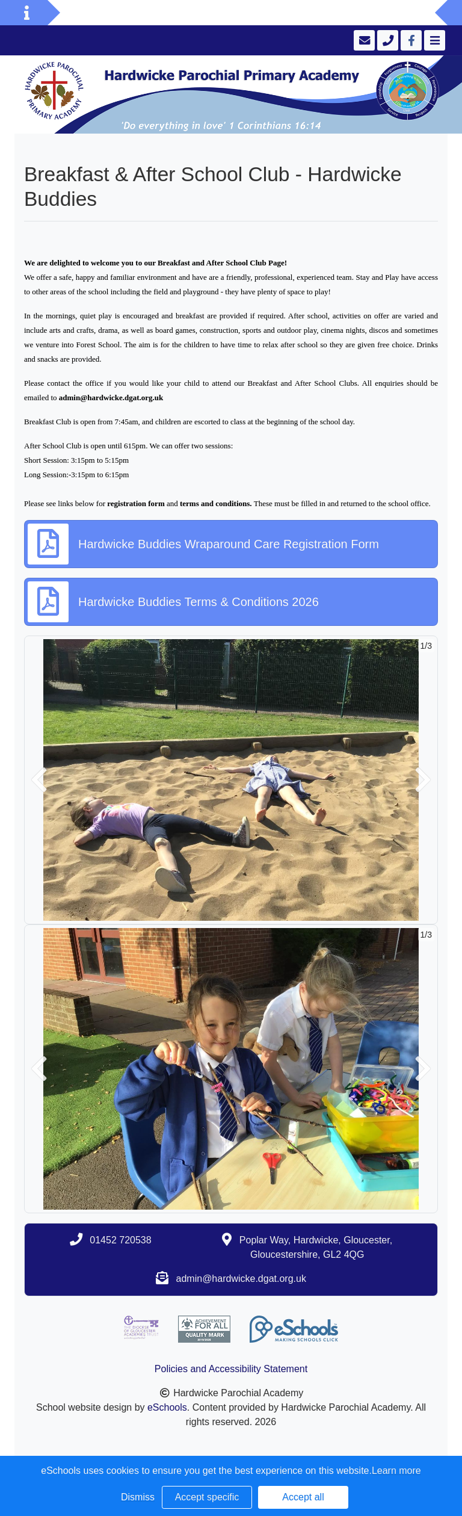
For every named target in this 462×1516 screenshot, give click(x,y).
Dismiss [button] (138, 1497)
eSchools (167, 1407)
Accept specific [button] (207, 1497)
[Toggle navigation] (433, 40)
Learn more (396, 1470)
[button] (39, 780)
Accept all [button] (303, 1497)
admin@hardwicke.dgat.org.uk (241, 1278)
